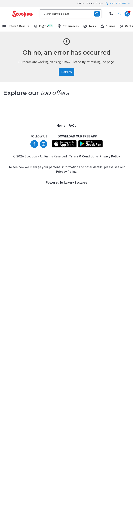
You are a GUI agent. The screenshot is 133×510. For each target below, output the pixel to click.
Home (61, 125)
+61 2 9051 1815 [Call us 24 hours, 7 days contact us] (117, 3)
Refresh (66, 72)
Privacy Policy (110, 156)
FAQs (72, 125)
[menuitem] (119, 14)
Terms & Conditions (83, 156)
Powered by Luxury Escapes (66, 182)
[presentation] (70, 14)
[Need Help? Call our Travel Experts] (111, 14)
